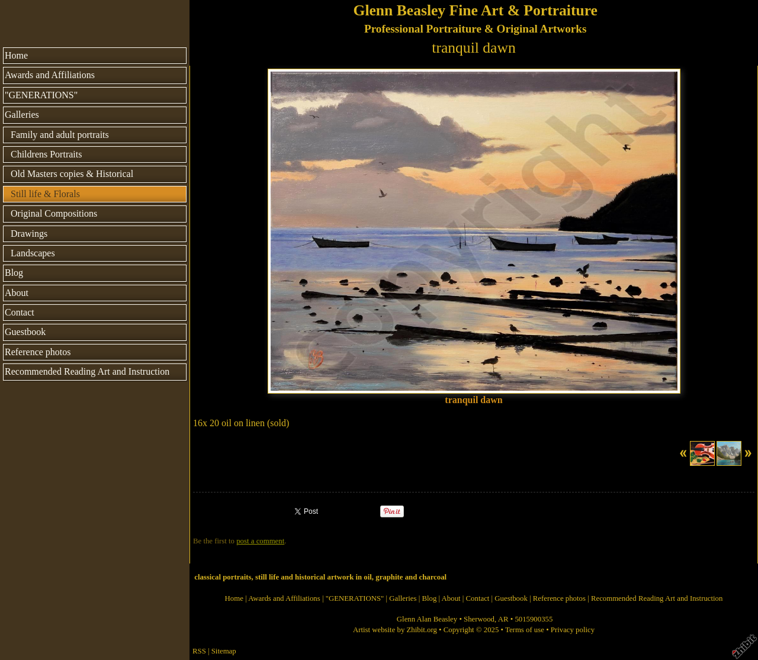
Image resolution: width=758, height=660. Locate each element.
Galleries (22, 115)
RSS (199, 651)
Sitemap (223, 651)
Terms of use (524, 630)
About (16, 293)
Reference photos (38, 352)
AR (503, 619)
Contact (19, 312)
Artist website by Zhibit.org (395, 630)
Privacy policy (573, 630)
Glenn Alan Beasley (427, 619)
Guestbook (25, 332)
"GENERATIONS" (41, 95)
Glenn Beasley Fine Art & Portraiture (475, 10)
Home (16, 55)
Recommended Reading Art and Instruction (87, 371)
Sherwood (479, 619)
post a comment (260, 541)
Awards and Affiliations (50, 75)
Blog (14, 273)
